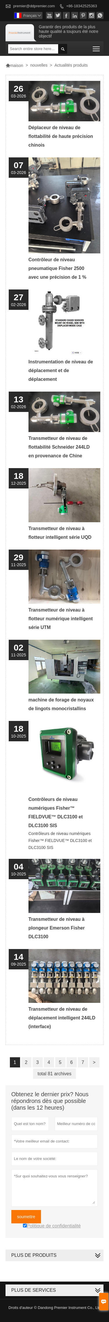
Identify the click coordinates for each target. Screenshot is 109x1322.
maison (14, 65)
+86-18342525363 (81, 6)
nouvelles (38, 65)
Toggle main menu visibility (97, 47)
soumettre (26, 1216)
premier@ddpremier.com (34, 6)
